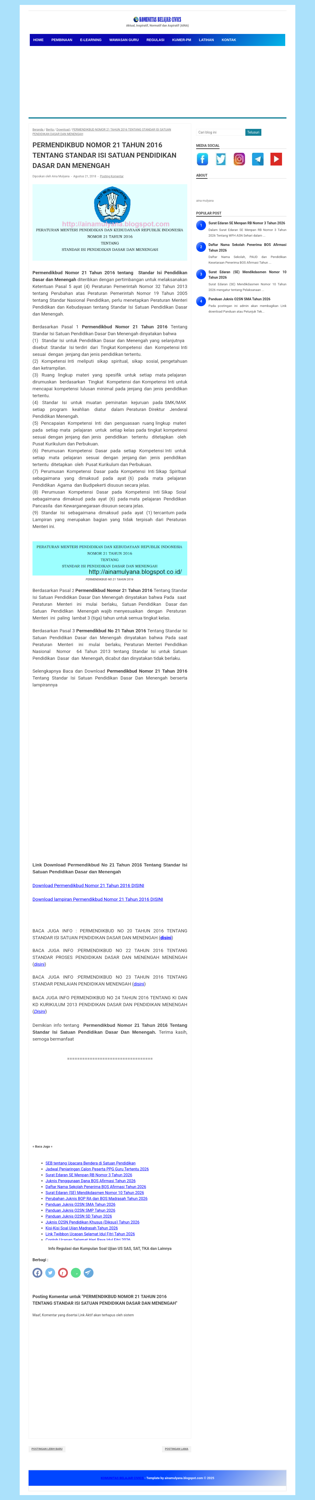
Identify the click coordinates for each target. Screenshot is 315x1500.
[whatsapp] (76, 1273)
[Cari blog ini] (220, 132)
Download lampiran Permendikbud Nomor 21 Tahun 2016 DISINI (97, 899)
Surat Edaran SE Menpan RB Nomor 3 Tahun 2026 (89, 1175)
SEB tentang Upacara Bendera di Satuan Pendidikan (91, 1163)
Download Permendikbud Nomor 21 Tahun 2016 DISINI (88, 885)
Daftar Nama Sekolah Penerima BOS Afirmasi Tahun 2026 (96, 1186)
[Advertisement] (157, 80)
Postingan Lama (176, 1449)
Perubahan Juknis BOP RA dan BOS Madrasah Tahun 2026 (96, 1198)
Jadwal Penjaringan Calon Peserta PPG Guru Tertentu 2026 (97, 1169)
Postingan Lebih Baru (47, 1449)
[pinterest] (63, 1273)
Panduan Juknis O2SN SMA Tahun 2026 (80, 1204)
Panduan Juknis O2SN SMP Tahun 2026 (80, 1210)
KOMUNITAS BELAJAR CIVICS (122, 1478)
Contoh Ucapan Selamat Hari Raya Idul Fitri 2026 (88, 1240)
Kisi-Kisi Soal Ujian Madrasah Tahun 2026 (82, 1228)
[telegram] (89, 1273)
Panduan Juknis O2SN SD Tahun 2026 (79, 1216)
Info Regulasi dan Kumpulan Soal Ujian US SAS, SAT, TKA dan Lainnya (110, 1248)
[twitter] (50, 1273)
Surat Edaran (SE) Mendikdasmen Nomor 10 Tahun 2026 (95, 1192)
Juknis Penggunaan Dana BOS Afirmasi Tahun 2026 (91, 1181)
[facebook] (37, 1273)
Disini (39, 1011)
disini (166, 937)
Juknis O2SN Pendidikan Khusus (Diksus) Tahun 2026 (93, 1222)
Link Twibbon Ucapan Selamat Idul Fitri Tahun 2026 (90, 1234)
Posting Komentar (112, 176)
